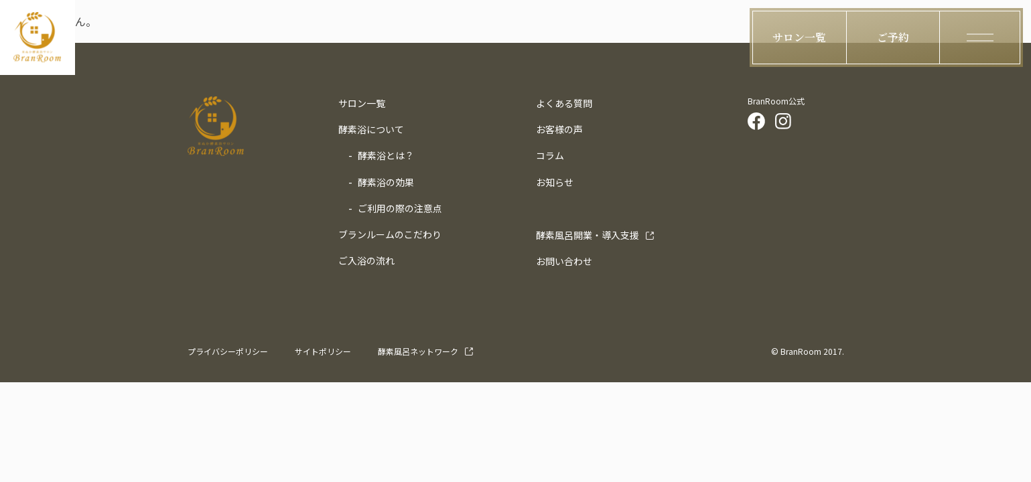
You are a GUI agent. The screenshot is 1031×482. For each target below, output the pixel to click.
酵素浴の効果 (386, 182)
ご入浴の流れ (366, 260)
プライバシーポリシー (228, 351)
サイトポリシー (323, 351)
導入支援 (587, 235)
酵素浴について (371, 129)
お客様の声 (559, 129)
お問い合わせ (564, 261)
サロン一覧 (361, 103)
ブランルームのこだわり (389, 234)
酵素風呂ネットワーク (418, 351)
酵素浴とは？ (386, 155)
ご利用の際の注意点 (400, 208)
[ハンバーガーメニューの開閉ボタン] (980, 37)
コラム (550, 155)
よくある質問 (564, 103)
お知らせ (554, 182)
